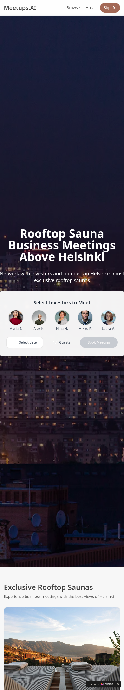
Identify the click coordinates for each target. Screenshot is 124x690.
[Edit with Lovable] (100, 684)
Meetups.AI (20, 8)
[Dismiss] (118, 684)
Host (90, 7)
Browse (73, 7)
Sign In (110, 7)
